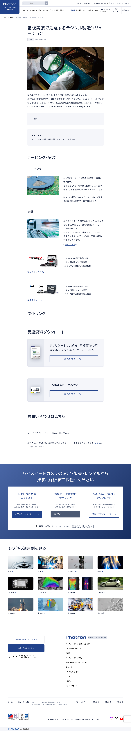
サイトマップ (95, 719)
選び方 (28, 10)
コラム (96, 10)
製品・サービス (36, 10)
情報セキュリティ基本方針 (83, 719)
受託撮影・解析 (54, 10)
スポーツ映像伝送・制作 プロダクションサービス (55, 704)
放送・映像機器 (36, 704)
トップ (23, 10)
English (119, 3)
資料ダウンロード (117, 10)
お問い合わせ (126, 10)
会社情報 (97, 3)
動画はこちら (70, 244)
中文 (126, 3)
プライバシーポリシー (67, 719)
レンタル (45, 10)
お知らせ (113, 3)
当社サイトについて (53, 719)
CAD (33, 702)
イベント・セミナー (87, 3)
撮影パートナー (64, 10)
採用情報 (103, 3)
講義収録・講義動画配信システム (51, 702)
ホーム (79, 3)
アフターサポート (88, 10)
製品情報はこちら (35, 272)
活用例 (72, 10)
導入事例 (79, 10)
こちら (97, 442)
